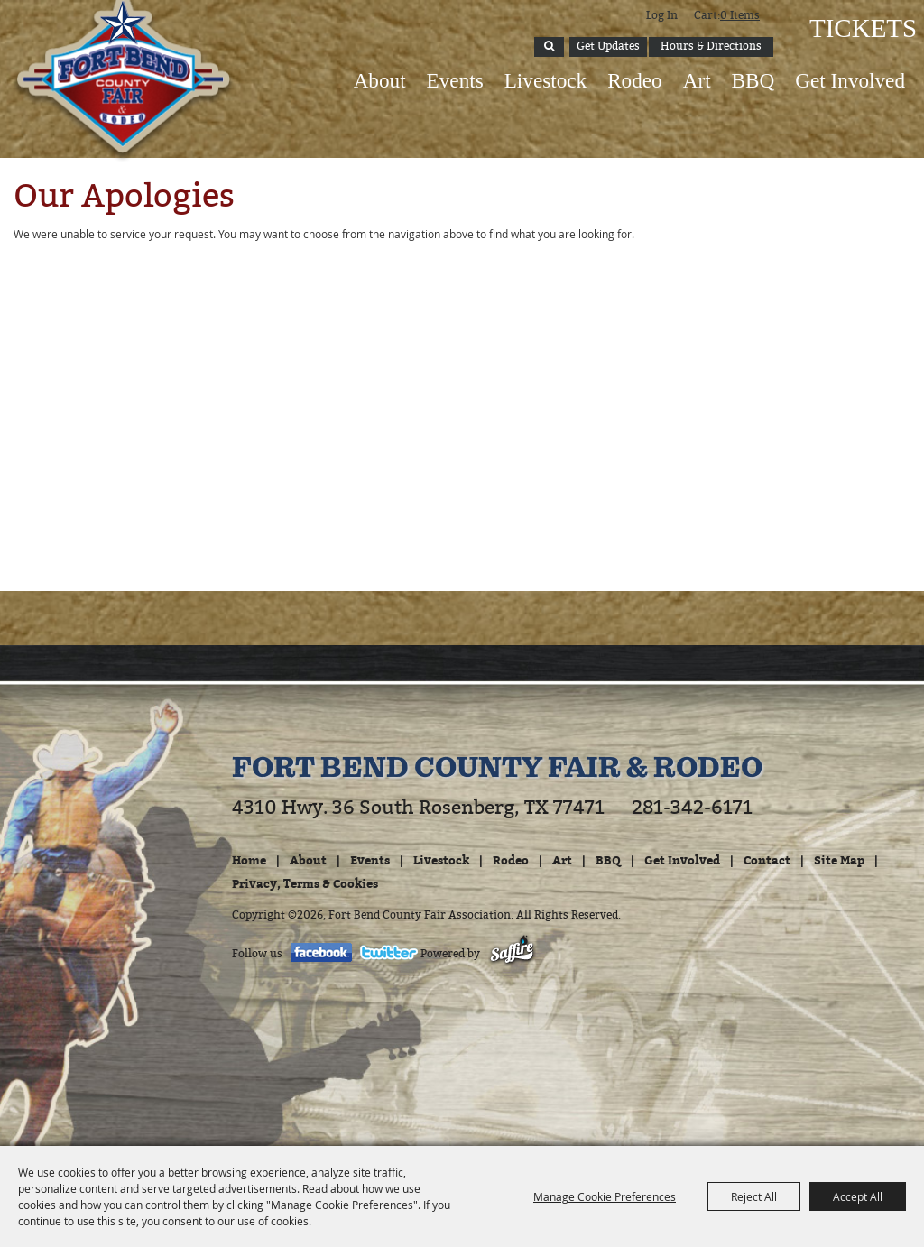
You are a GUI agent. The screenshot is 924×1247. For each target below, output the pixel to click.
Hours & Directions (711, 46)
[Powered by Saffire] (512, 953)
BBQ (753, 80)
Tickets (861, 28)
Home (249, 860)
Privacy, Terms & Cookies (305, 883)
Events (455, 80)
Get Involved (850, 80)
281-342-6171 (692, 807)
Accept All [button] (857, 1196)
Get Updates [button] (608, 46)
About (380, 80)
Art (697, 80)
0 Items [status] (740, 15)
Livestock (545, 80)
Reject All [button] (754, 1196)
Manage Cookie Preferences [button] (604, 1196)
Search (549, 47)
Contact (767, 860)
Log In (662, 15)
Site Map (839, 860)
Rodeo (634, 80)
